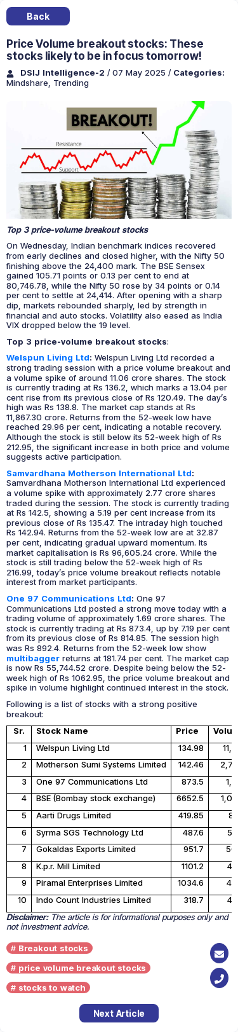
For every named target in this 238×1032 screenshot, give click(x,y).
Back (38, 16)
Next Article (119, 1013)
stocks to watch (52, 987)
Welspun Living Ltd (47, 357)
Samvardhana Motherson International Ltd (99, 473)
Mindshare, (29, 83)
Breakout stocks (53, 948)
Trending (71, 83)
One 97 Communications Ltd (68, 598)
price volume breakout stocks (82, 968)
